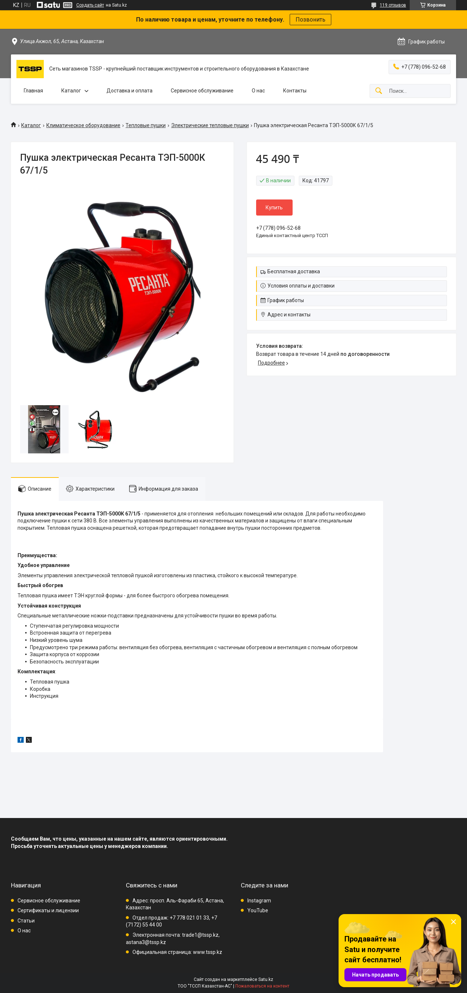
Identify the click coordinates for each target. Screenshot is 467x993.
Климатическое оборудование (83, 125)
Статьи (26, 921)
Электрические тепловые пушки (210, 125)
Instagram (259, 900)
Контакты (294, 91)
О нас (258, 91)
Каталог (71, 91)
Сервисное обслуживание (202, 91)
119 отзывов (393, 5)
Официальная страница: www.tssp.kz (177, 952)
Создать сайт (90, 5)
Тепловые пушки (146, 125)
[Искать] (379, 91)
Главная (33, 91)
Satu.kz (265, 979)
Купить (274, 207)
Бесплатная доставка (293, 271)
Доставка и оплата (130, 91)
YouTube (257, 910)
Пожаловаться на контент (262, 986)
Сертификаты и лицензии (48, 910)
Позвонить (310, 19)
